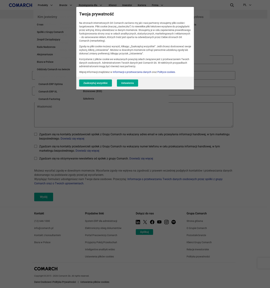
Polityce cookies (166, 72)
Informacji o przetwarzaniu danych (132, 72)
